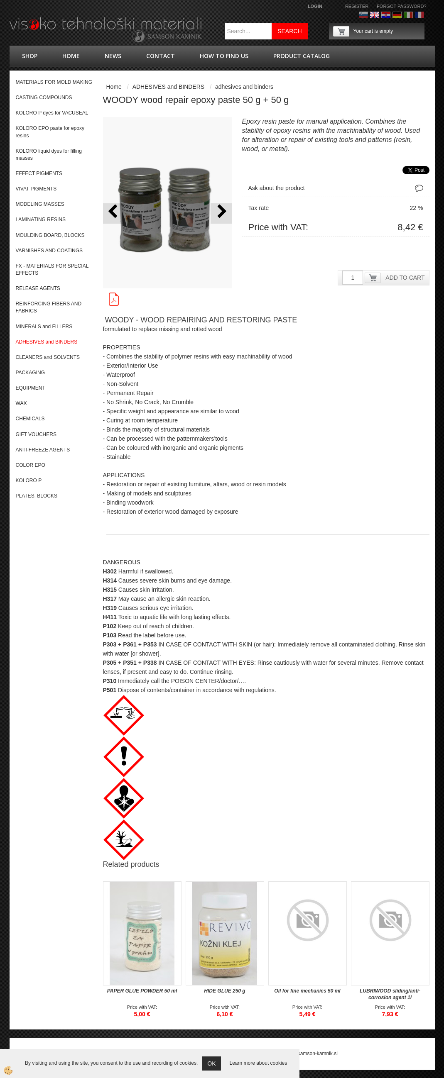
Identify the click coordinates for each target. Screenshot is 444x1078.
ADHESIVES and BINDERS (168, 86)
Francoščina (419, 15)
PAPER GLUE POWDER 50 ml (142, 991)
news (113, 56)
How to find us (224, 56)
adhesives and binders (244, 86)
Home (71, 56)
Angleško (374, 15)
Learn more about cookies (258, 1063)
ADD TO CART (404, 277)
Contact (160, 56)
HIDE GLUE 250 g (224, 991)
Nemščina (397, 15)
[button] (221, 213)
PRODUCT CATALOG (301, 56)
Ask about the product (276, 188)
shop (29, 56)
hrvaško (385, 15)
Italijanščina (408, 15)
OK (211, 1063)
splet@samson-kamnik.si (310, 1053)
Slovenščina (363, 15)
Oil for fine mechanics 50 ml (307, 991)
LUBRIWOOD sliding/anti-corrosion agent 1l (390, 994)
